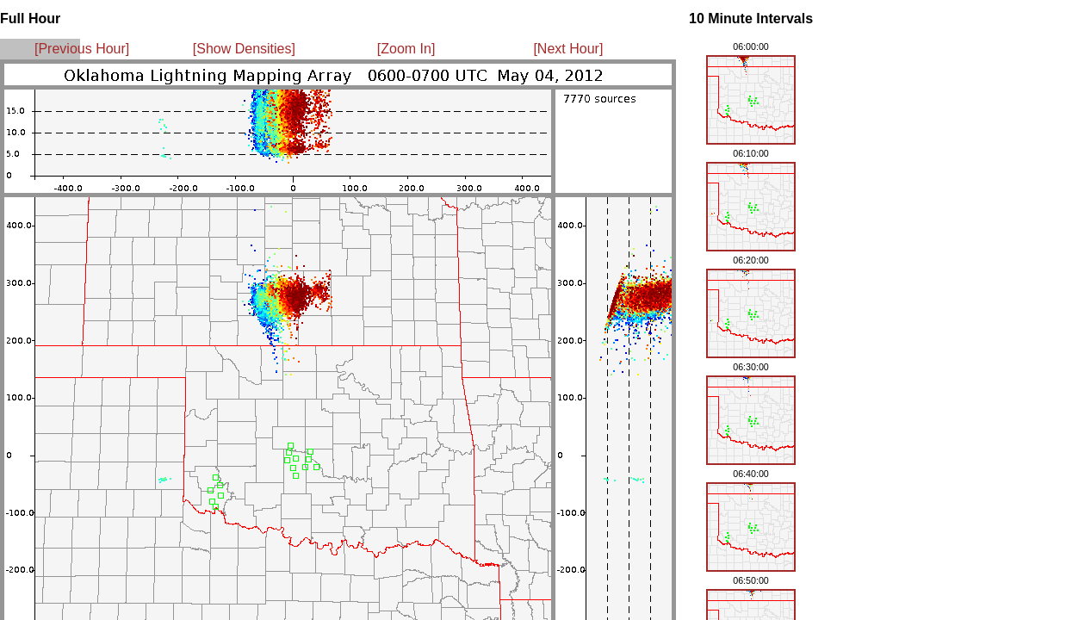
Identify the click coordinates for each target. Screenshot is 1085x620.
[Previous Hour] (81, 48)
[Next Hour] (568, 48)
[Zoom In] (406, 48)
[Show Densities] (244, 48)
